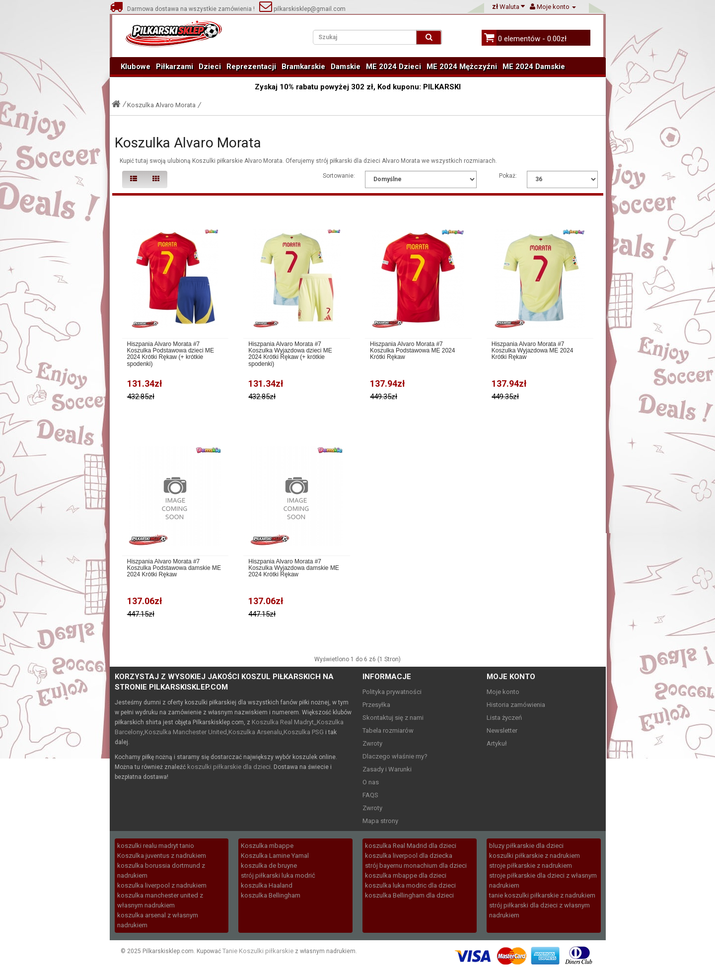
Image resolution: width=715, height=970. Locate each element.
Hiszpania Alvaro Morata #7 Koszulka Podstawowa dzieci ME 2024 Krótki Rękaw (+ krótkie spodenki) (170, 354)
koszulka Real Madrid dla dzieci (410, 845)
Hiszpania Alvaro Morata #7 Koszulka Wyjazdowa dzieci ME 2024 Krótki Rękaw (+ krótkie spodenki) (290, 354)
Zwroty (372, 743)
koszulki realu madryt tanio (155, 845)
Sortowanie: (339, 175)
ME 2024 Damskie (533, 66)
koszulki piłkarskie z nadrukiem (534, 855)
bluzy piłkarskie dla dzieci (526, 845)
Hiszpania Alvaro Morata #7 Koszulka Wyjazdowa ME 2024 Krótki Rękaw (532, 350)
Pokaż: (508, 175)
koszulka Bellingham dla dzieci (409, 895)
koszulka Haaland (266, 885)
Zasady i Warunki (387, 769)
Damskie (345, 66)
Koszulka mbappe (267, 845)
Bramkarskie (303, 66)
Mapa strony (380, 821)
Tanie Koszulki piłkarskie (257, 951)
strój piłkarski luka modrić (278, 875)
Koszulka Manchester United (185, 732)
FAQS (370, 795)
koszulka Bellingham (270, 895)
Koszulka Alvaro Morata (161, 105)
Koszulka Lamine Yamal (275, 855)
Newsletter (502, 730)
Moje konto (503, 691)
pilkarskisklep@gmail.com (302, 8)
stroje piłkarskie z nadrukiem (530, 865)
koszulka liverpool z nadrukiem (162, 885)
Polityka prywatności (392, 691)
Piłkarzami (174, 66)
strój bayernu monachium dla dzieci (416, 865)
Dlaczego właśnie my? (395, 756)
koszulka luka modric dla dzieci (410, 885)
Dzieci (210, 66)
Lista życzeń (504, 717)
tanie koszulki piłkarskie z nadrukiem (542, 895)
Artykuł (497, 743)
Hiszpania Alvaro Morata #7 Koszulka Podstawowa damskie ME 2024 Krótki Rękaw (174, 568)
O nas (370, 782)
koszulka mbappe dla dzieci (405, 875)
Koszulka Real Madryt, (283, 722)
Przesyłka (376, 704)
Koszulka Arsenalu (255, 732)
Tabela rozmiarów (388, 730)
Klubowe (135, 66)
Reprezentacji (251, 66)
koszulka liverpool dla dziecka (408, 855)
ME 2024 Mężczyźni (462, 66)
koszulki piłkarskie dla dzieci (229, 766)
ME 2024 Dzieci (393, 66)
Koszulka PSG (304, 732)
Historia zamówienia (516, 704)
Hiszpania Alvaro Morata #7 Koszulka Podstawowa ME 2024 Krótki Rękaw (412, 350)
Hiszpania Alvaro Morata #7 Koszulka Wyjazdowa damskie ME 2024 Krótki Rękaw (293, 568)
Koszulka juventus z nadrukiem (161, 855)
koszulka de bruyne (269, 865)
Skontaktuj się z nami (393, 717)
